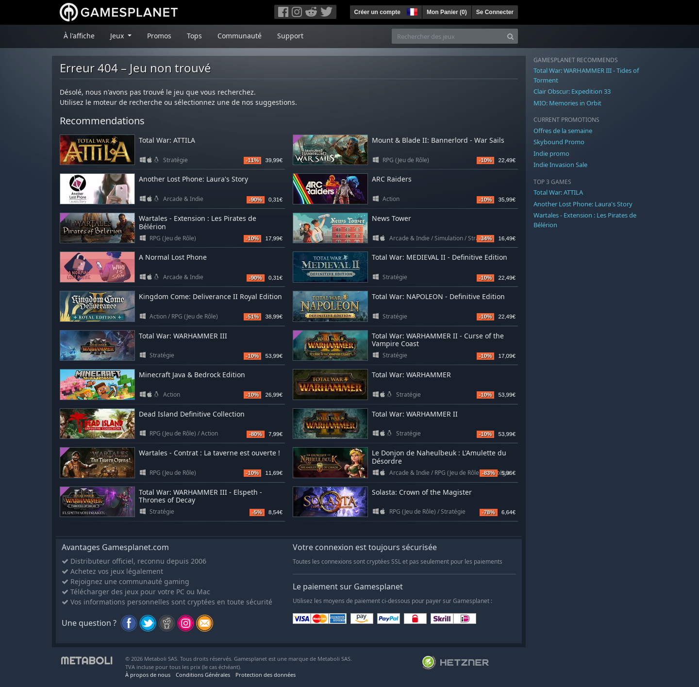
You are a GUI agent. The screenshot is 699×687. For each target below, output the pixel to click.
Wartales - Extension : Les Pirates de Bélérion (197, 222)
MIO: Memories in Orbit (567, 103)
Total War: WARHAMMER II (415, 414)
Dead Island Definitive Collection (192, 414)
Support (290, 35)
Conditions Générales (203, 674)
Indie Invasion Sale (560, 164)
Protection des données (265, 674)
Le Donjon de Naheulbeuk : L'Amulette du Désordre (439, 457)
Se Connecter (495, 12)
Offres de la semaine (562, 130)
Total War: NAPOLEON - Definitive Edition (438, 296)
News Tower (391, 218)
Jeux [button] (118, 35)
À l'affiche (79, 35)
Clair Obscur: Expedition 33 (572, 91)
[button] (411, 11)
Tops (194, 35)
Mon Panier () (447, 12)
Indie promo (551, 153)
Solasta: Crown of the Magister (422, 492)
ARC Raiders (392, 179)
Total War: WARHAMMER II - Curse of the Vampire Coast (438, 340)
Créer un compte (377, 12)
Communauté (239, 35)
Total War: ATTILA (167, 140)
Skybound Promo (558, 141)
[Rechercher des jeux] (447, 36)
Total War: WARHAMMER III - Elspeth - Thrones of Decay (200, 496)
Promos (159, 35)
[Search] (510, 36)
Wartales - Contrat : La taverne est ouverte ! (209, 452)
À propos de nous (147, 674)
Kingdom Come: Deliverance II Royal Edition (210, 296)
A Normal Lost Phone (173, 257)
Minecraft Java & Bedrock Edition (192, 374)
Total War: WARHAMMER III (183, 335)
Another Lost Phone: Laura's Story (193, 179)
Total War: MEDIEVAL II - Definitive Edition (439, 257)
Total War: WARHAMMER (411, 374)
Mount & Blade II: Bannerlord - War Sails (438, 140)
